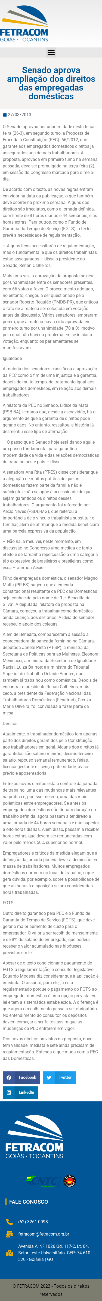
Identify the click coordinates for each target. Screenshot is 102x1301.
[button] (21, 1077)
